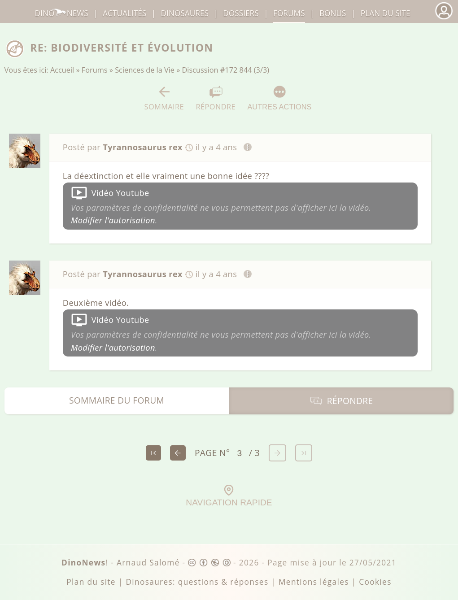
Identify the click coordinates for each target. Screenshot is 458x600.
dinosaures (185, 13)
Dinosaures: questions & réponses (197, 582)
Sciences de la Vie (144, 70)
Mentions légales (314, 582)
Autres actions (279, 98)
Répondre (216, 98)
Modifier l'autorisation (113, 220)
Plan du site (385, 13)
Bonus (332, 13)
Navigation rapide (229, 496)
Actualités (124, 13)
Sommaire (164, 98)
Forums (95, 70)
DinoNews (61, 13)
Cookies (375, 582)
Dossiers (240, 13)
